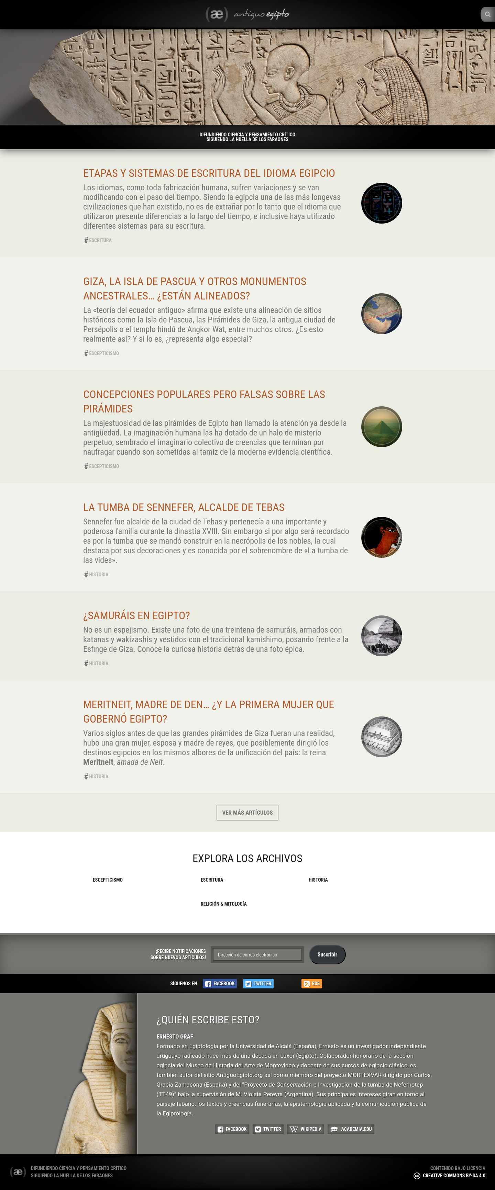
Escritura (100, 240)
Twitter (258, 984)
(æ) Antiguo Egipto (18, 1172)
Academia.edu (351, 1129)
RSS (312, 984)
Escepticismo (104, 353)
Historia (99, 574)
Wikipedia (305, 1129)
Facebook (219, 984)
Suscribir (327, 954)
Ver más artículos (247, 812)
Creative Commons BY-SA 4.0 (449, 1175)
